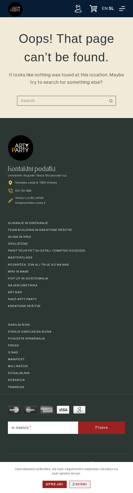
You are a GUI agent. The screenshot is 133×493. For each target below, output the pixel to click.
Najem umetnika (23, 285)
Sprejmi (55, 484)
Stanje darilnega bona (30, 331)
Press (13, 345)
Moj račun (18, 366)
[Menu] (122, 9)
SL (111, 8)
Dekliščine (18, 243)
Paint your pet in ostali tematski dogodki (47, 250)
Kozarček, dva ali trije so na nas (38, 264)
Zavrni (79, 484)
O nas (13, 352)
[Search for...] (61, 101)
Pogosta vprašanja (26, 338)
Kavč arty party (22, 299)
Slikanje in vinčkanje (28, 222)
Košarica (16, 379)
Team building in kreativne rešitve (40, 229)
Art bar (15, 292)
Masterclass (20, 257)
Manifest (16, 359)
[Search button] (111, 101)
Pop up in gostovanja (28, 278)
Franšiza (16, 387)
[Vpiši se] (78, 8)
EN (105, 8)
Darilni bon (19, 324)
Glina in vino (19, 236)
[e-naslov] (43, 428)
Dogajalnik (19, 373)
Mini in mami (18, 271)
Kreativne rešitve (24, 306)
